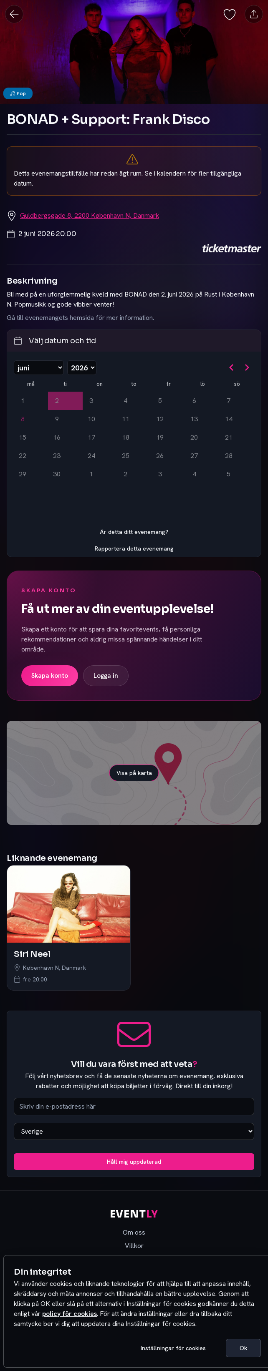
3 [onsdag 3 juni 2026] (91, 400)
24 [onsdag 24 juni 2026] (91, 455)
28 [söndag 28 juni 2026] (229, 455)
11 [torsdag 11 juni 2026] (125, 419)
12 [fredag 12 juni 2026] (160, 419)
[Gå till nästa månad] (246, 367)
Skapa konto (49, 676)
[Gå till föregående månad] (231, 367)
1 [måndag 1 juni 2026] (23, 400)
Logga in (106, 676)
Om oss (134, 1232)
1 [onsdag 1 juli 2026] (91, 474)
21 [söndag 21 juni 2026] (229, 437)
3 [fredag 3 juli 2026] (160, 474)
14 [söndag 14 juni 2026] (229, 419)
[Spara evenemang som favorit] (229, 14)
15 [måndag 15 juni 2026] (22, 437)
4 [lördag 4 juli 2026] (194, 474)
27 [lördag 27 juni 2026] (194, 455)
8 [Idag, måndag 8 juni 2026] (23, 419)
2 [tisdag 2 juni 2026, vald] (57, 400)
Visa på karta (134, 773)
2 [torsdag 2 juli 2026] (125, 474)
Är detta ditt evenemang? (134, 532)
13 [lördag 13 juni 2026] (194, 419)
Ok (243, 1348)
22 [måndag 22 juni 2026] (22, 455)
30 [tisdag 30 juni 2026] (57, 474)
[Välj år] (81, 367)
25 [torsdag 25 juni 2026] (125, 455)
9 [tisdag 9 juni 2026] (57, 419)
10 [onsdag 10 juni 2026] (91, 419)
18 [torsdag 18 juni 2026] (125, 437)
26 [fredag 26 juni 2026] (160, 455)
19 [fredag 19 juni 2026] (160, 437)
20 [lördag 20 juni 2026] (194, 437)
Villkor (134, 1245)
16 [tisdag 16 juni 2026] (57, 437)
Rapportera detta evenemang (134, 548)
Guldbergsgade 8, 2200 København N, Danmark (89, 215)
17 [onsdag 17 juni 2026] (91, 437)
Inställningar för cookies (173, 1348)
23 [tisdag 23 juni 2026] (57, 455)
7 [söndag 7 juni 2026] (228, 400)
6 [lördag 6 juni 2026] (194, 400)
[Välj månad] (39, 367)
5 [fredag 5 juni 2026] (160, 400)
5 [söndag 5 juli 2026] (228, 474)
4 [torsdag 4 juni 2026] (125, 400)
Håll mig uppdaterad (134, 1161)
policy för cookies (69, 1313)
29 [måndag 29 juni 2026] (22, 474)
